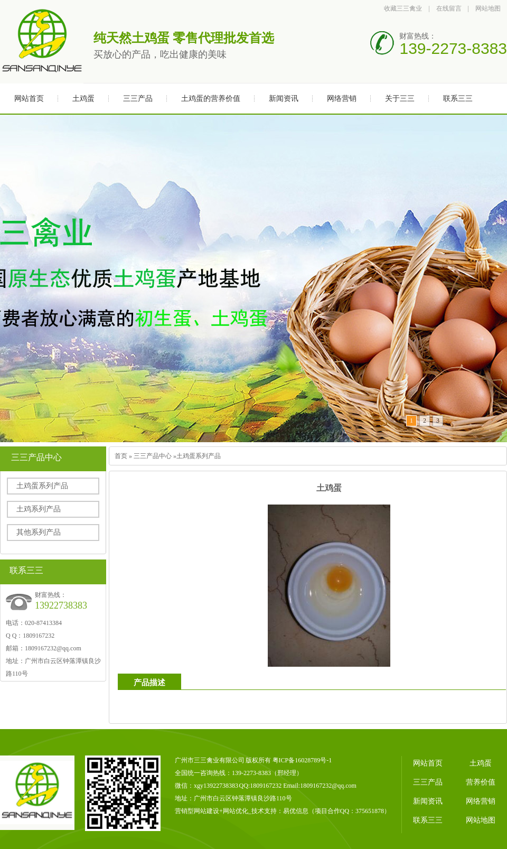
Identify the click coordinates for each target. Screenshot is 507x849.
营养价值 (480, 782)
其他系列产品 (38, 532)
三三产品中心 (153, 456)
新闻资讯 (283, 98)
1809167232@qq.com (53, 648)
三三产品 (138, 98)
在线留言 (449, 8)
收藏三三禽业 (403, 8)
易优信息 (295, 811)
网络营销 (341, 98)
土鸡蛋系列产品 (42, 486)
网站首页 (29, 98)
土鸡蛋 (83, 98)
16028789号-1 (313, 760)
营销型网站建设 (197, 811)
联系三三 (458, 98)
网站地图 (488, 8)
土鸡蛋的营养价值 (210, 98)
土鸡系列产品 (38, 509)
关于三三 (400, 98)
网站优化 (235, 811)
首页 (121, 456)
